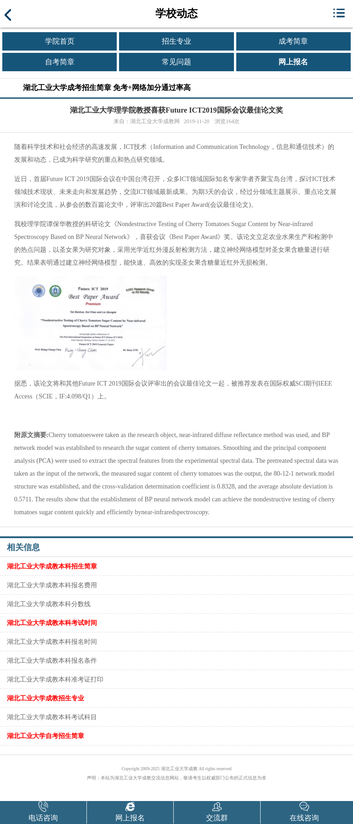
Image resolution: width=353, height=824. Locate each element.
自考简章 (59, 62)
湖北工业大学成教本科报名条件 (52, 660)
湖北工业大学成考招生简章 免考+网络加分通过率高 (107, 87)
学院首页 (59, 41)
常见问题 (176, 62)
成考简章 (293, 41)
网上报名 (293, 62)
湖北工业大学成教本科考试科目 (52, 717)
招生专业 (176, 41)
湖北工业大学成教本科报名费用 (52, 585)
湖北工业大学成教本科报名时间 (52, 641)
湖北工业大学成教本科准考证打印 (55, 679)
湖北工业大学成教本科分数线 (49, 604)
